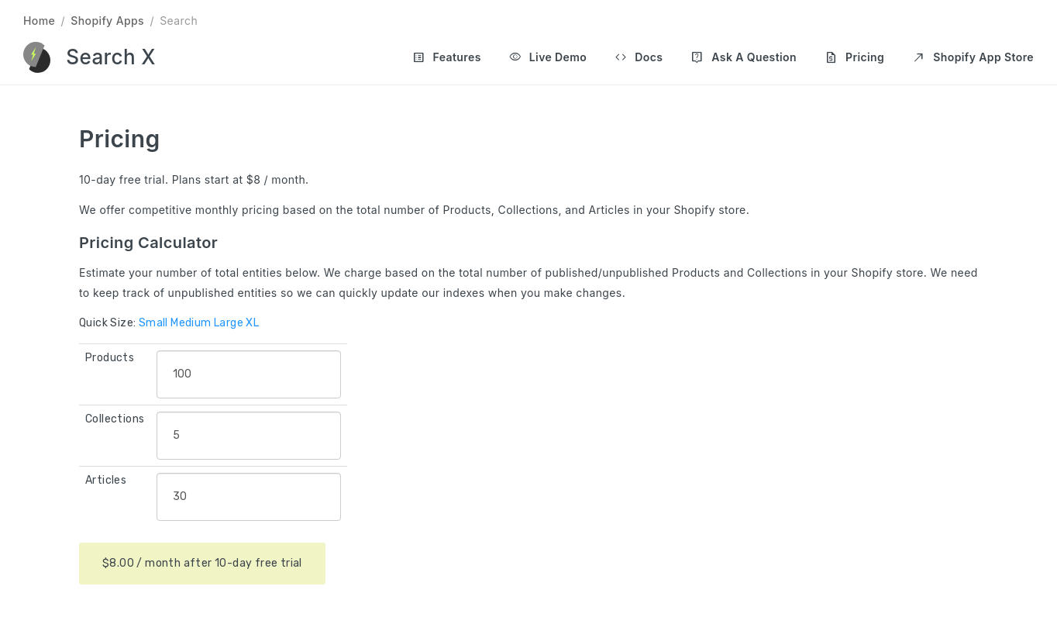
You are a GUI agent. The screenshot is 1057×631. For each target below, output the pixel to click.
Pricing (119, 139)
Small (153, 322)
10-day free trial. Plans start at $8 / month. (194, 179)
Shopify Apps (107, 20)
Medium (190, 322)
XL (252, 322)
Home (39, 20)
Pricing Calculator (148, 242)
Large (228, 322)
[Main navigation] (709, 57)
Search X (111, 57)
